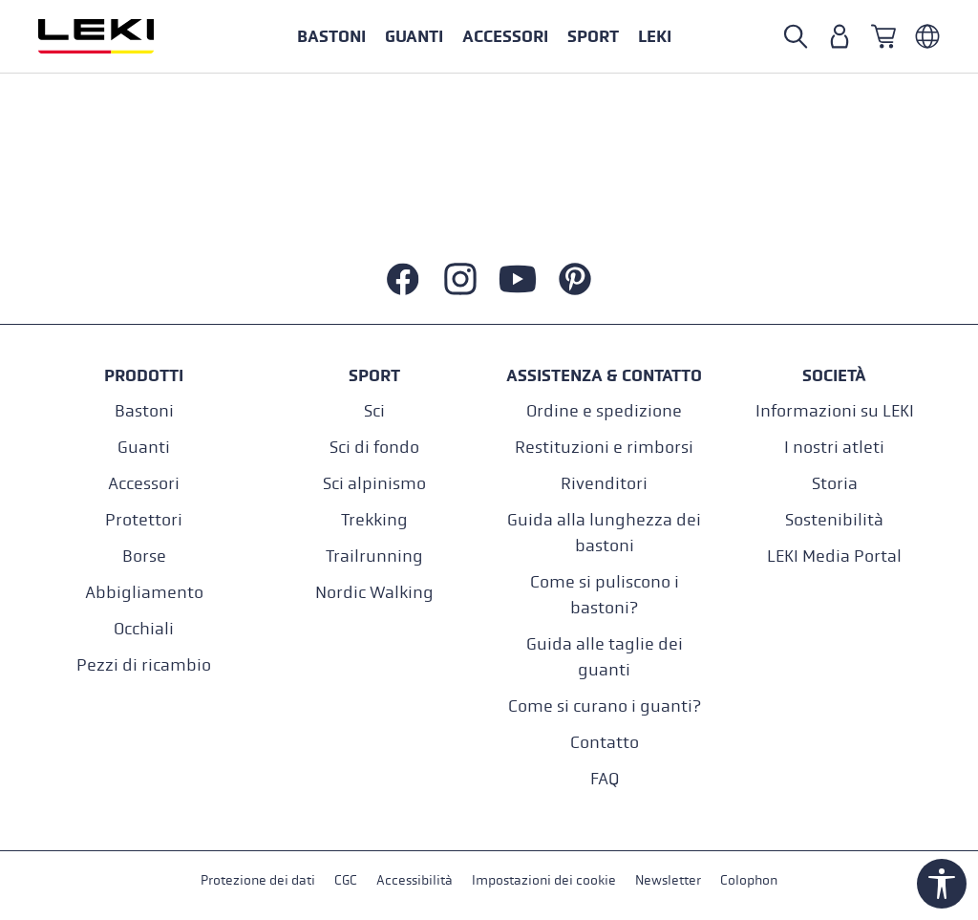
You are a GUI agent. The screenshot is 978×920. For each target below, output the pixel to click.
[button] (593, 36)
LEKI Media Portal (834, 556)
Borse (144, 556)
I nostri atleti (834, 448)
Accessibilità (414, 880)
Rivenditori (604, 484)
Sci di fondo (374, 448)
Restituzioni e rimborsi (604, 448)
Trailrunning (374, 556)
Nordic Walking (374, 593)
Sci (374, 411)
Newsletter (668, 880)
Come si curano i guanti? (604, 706)
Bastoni (144, 411)
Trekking (374, 520)
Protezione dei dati (258, 880)
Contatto (604, 743)
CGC (345, 880)
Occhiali (144, 629)
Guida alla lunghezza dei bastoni (604, 533)
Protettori (143, 520)
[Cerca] (795, 36)
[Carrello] (883, 36)
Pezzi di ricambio (143, 665)
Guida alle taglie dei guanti (604, 657)
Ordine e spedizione (604, 411)
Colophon (748, 880)
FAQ (604, 779)
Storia (835, 484)
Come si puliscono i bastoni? (604, 595)
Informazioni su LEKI (834, 411)
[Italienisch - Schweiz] (927, 36)
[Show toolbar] (942, 884)
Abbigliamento (144, 593)
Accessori (144, 484)
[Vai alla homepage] (116, 36)
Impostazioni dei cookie (544, 880)
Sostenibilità (834, 520)
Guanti (143, 448)
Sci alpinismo (374, 484)
